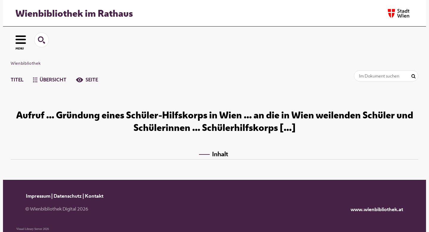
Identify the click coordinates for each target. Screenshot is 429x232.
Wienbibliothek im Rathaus (74, 13)
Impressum (38, 196)
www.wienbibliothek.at (377, 209)
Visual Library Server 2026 (32, 229)
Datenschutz (68, 196)
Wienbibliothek (26, 63)
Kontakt (94, 196)
